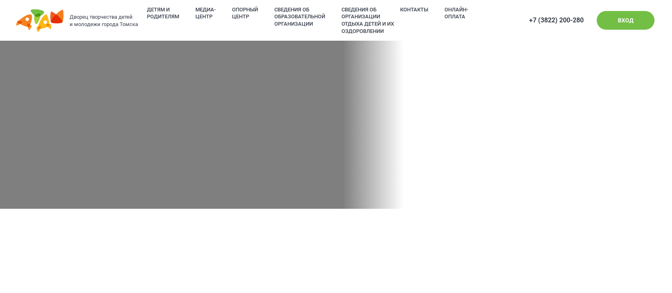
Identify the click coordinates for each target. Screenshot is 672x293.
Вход (625, 20)
